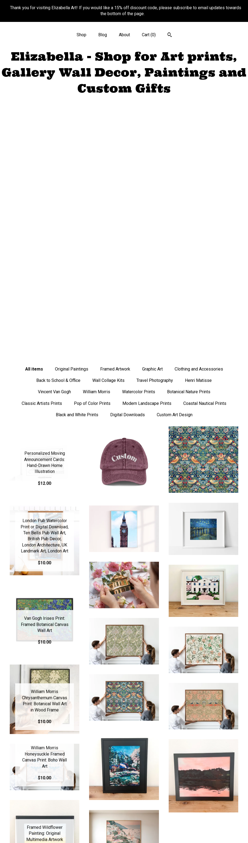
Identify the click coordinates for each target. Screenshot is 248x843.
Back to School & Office (58, 134)
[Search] (170, 35)
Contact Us (44, 831)
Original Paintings (71, 122)
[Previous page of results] (75, 715)
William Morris (96, 145)
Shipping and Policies (44, 823)
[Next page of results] (173, 715)
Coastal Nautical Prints (204, 157)
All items (34, 122)
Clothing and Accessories (199, 122)
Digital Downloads (127, 168)
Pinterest (124, 814)
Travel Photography (154, 134)
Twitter (123, 805)
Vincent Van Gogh (54, 145)
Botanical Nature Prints (188, 145)
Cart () (149, 34)
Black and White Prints (77, 168)
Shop (81, 34)
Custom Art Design (174, 168)
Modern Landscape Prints (146, 157)
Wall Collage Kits (108, 134)
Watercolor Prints (138, 145)
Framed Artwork (115, 122)
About (124, 34)
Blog (102, 34)
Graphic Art (152, 122)
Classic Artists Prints (42, 157)
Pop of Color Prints (92, 157)
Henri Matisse (198, 134)
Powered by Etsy (203, 826)
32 (152, 715)
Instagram (124, 796)
